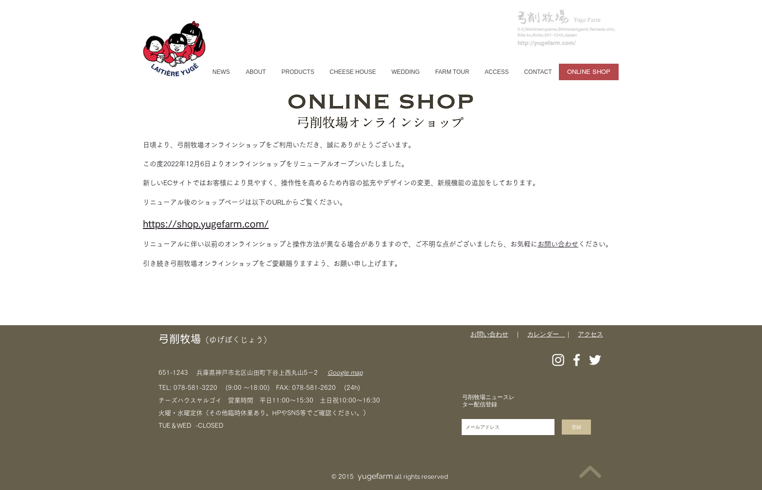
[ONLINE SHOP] (589, 72)
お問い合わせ (557, 244)
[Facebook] (577, 360)
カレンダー (546, 334)
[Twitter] (595, 360)
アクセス (590, 334)
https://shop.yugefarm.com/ (206, 223)
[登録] (576, 427)
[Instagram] (558, 360)
